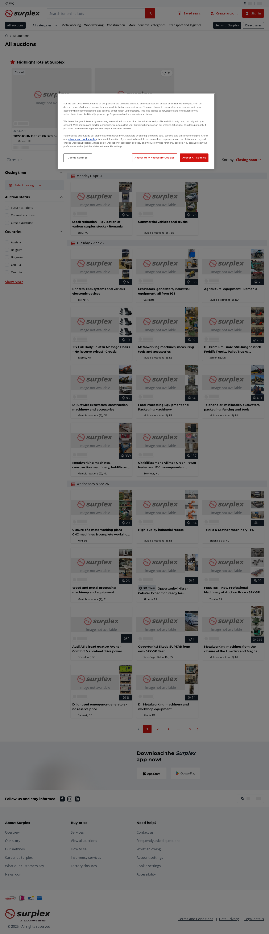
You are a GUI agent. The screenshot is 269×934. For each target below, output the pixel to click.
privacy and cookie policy (82, 139)
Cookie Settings (78, 157)
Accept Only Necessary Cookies (154, 157)
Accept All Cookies (194, 157)
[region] (136, 132)
